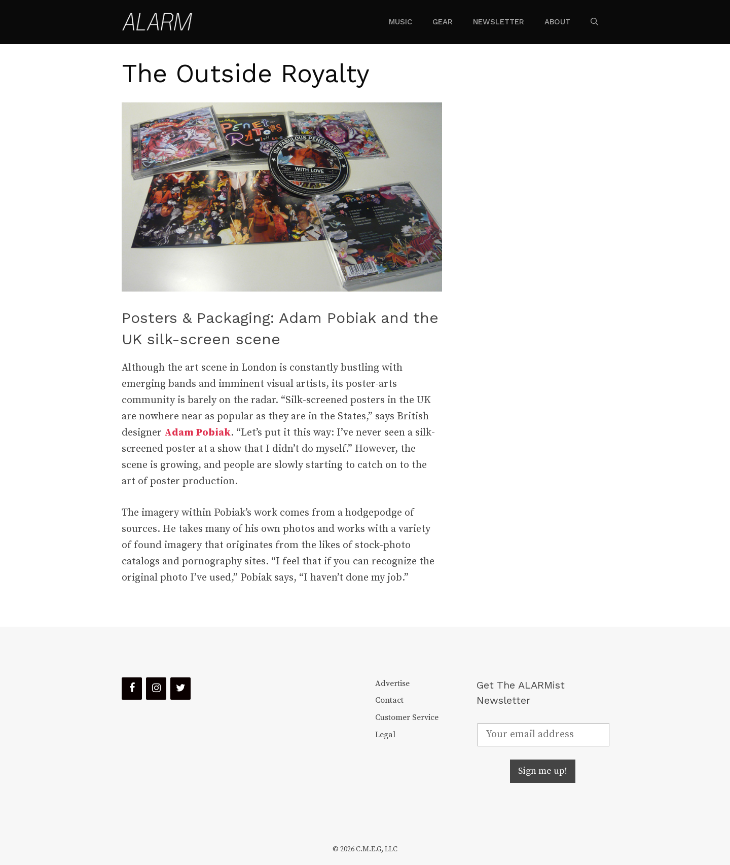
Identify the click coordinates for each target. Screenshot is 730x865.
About (557, 21)
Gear (442, 21)
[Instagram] (156, 688)
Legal (385, 735)
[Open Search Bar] (594, 21)
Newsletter (498, 21)
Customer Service (407, 717)
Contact (389, 700)
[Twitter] (180, 688)
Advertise (392, 683)
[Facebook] (132, 688)
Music (400, 21)
